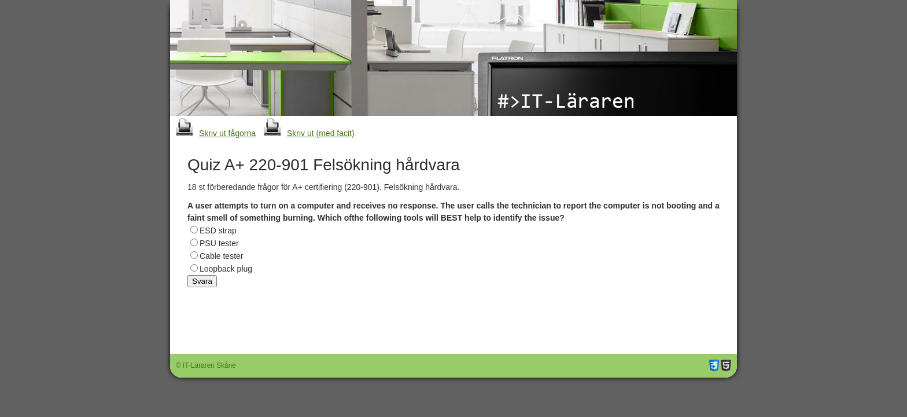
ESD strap (218, 230)
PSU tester (219, 243)
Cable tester (221, 256)
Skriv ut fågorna (213, 133)
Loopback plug (226, 268)
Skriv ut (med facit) (306, 133)
